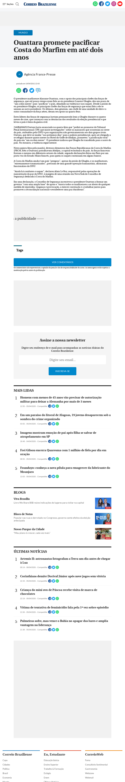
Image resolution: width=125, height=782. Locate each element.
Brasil (5, 773)
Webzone (89, 773)
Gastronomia (91, 769)
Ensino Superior (51, 764)
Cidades (6, 764)
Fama (87, 760)
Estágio (47, 773)
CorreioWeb (94, 754)
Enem (46, 777)
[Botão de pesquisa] (17, 4)
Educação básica (51, 760)
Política (6, 769)
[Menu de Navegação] (8, 4)
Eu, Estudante (54, 754)
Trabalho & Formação (54, 769)
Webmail (89, 777)
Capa (5, 760)
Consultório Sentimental (96, 764)
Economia (7, 777)
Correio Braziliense (17, 754)
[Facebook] (101, 5)
